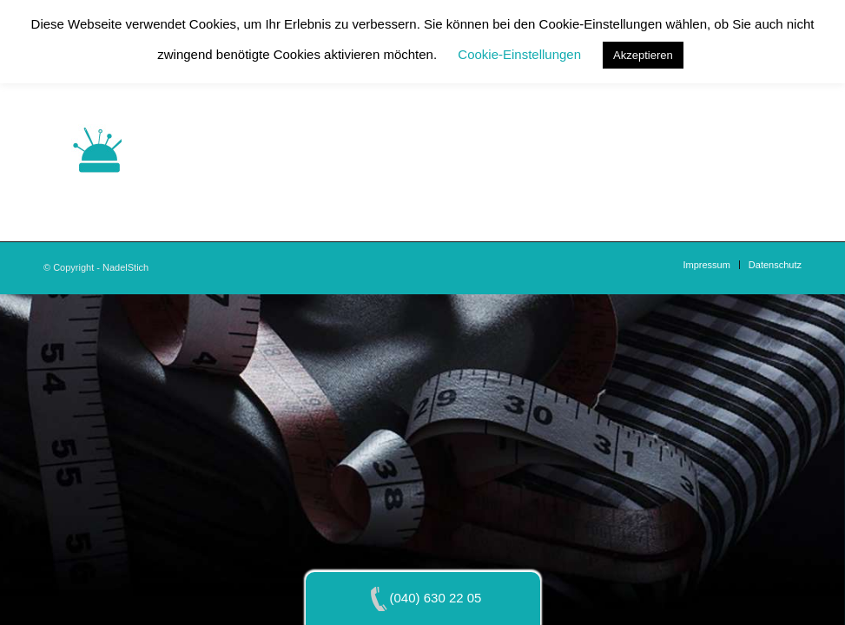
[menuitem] (706, 264)
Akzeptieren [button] (643, 55)
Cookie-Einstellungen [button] (519, 54)
